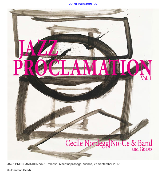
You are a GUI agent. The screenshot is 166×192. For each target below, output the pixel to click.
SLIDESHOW (83, 4)
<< (71, 4)
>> (95, 4)
